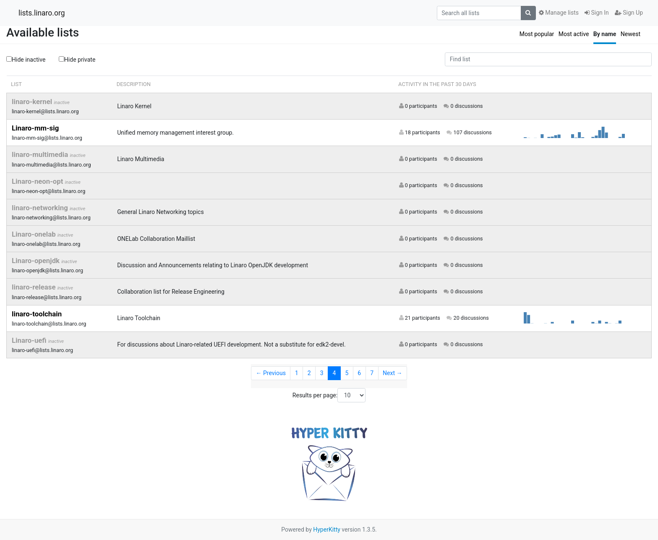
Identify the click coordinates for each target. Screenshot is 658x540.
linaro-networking (41, 207)
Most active (574, 34)
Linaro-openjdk (36, 260)
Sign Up (629, 12)
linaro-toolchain (37, 314)
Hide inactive (25, 59)
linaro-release (34, 287)
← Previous (271, 373)
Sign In (597, 12)
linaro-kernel (33, 101)
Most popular (537, 34)
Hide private (77, 59)
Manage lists (559, 12)
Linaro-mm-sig (35, 128)
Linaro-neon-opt (38, 181)
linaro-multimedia (41, 154)
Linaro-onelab (34, 234)
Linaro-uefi (30, 340)
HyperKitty (326, 529)
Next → (392, 373)
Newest (630, 34)
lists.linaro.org (41, 13)
